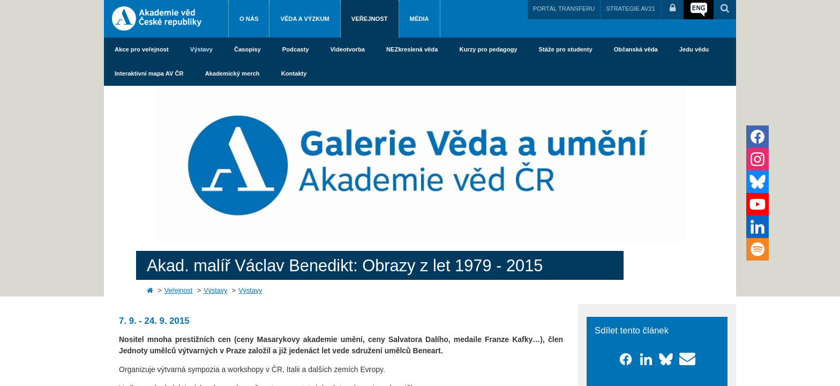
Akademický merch (232, 73)
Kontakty (294, 73)
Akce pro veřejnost (142, 49)
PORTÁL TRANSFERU (564, 8)
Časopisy (247, 49)
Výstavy (201, 49)
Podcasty (295, 49)
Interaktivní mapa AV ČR (149, 73)
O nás (248, 19)
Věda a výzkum (304, 19)
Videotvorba (348, 49)
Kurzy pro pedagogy (488, 49)
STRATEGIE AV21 (630, 8)
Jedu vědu (694, 49)
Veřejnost (369, 19)
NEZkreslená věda (412, 49)
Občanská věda (636, 49)
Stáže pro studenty (565, 49)
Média (419, 19)
